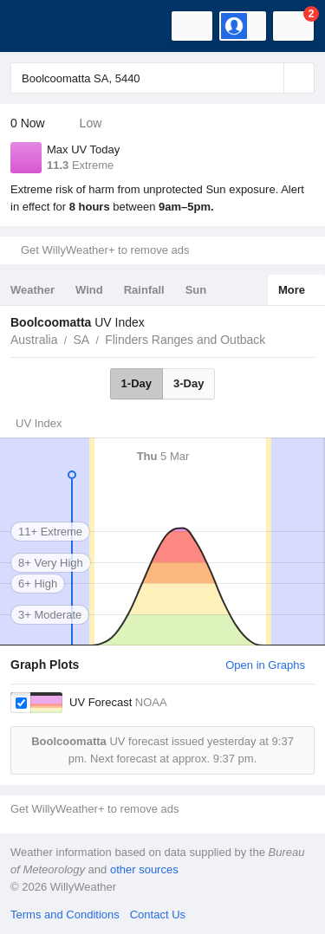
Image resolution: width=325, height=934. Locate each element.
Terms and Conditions (65, 914)
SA (81, 340)
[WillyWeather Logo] (39, 26)
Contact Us (157, 914)
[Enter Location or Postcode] (162, 78)
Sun (196, 289)
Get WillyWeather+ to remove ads (105, 249)
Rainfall (144, 289)
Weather (32, 289)
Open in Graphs (265, 664)
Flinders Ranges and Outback (185, 340)
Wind (89, 289)
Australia (33, 340)
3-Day (188, 383)
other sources (144, 869)
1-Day (136, 383)
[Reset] (269, 78)
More (291, 289)
